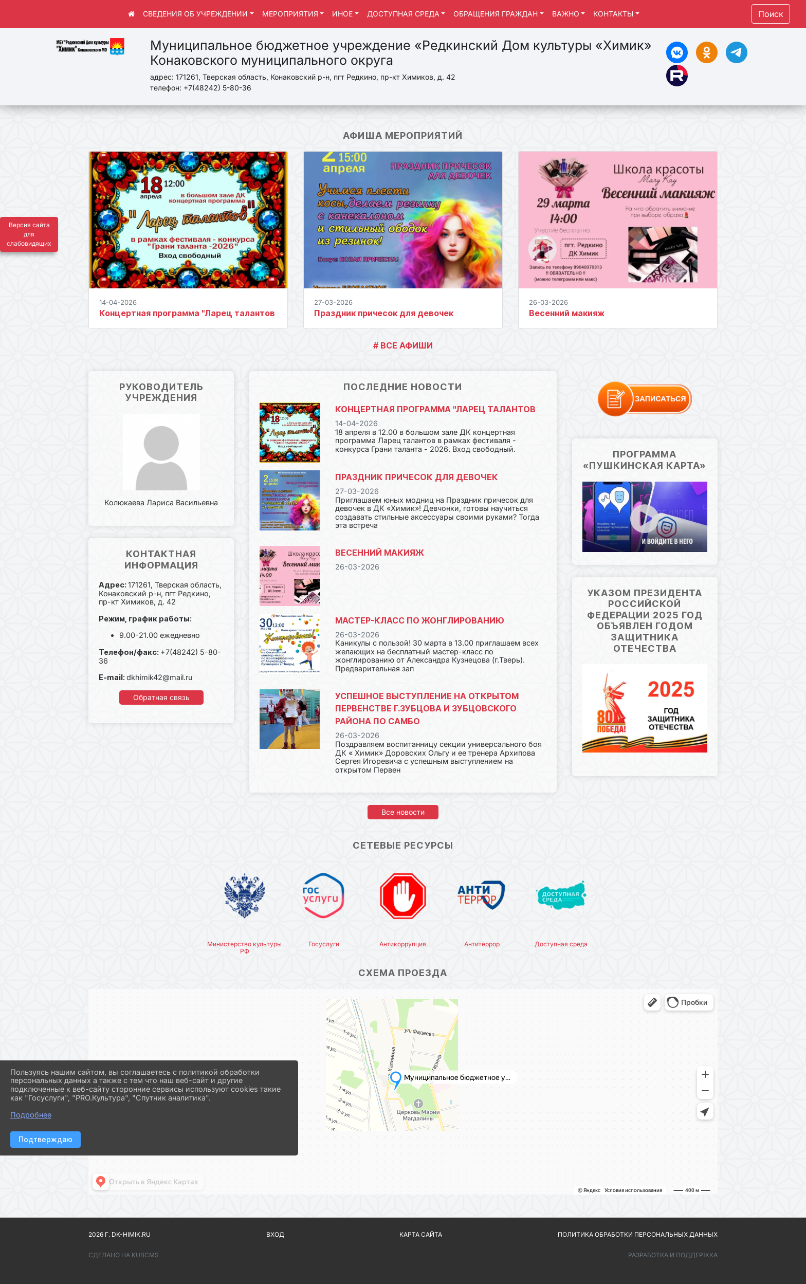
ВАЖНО (565, 13)
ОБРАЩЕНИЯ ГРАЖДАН (495, 13)
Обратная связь (161, 697)
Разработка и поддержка (673, 1255)
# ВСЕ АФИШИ (403, 345)
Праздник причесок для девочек (383, 313)
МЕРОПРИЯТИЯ (290, 13)
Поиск (770, 14)
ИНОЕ (342, 13)
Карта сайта (420, 1234)
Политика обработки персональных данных (638, 1234)
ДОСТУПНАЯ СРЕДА (403, 13)
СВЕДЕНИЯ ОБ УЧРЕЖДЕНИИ (195, 13)
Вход (275, 1234)
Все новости (403, 812)
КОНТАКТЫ (613, 13)
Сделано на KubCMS (123, 1255)
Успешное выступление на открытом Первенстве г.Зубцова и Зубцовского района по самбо (427, 709)
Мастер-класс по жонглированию (419, 620)
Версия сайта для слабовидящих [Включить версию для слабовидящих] (29, 234)
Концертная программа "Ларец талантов (187, 313)
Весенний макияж (566, 313)
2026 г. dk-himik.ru (119, 1234)
